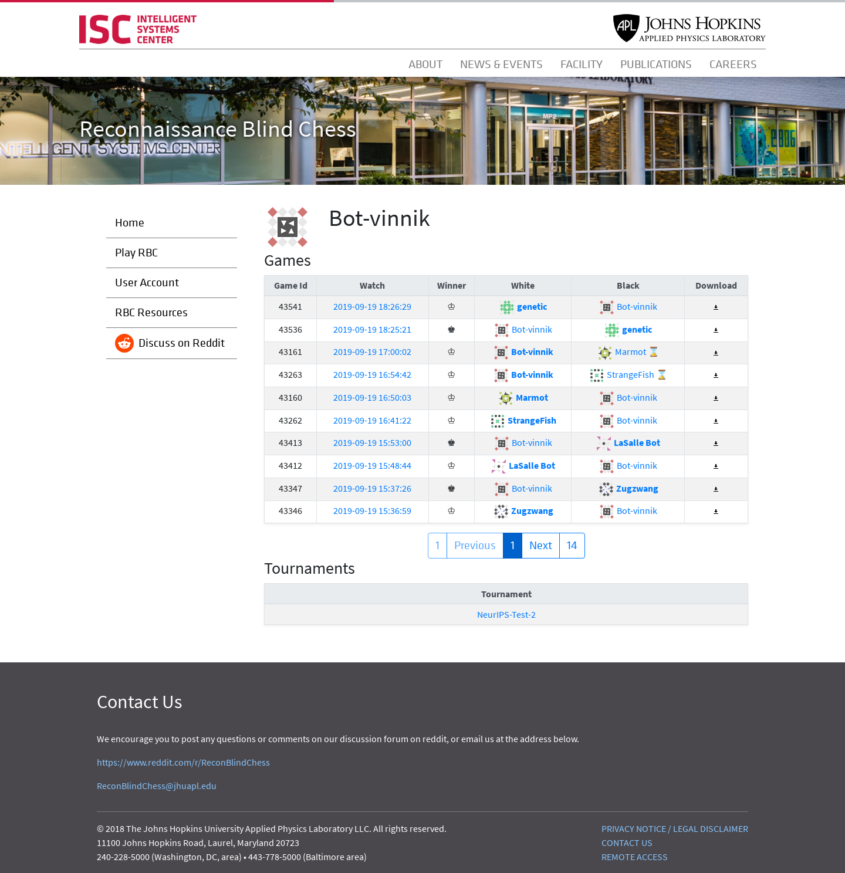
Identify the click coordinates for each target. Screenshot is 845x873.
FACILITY (581, 64)
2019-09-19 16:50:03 (372, 397)
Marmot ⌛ (628, 351)
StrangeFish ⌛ (628, 374)
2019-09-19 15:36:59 (372, 510)
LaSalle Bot (628, 442)
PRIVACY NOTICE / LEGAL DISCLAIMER (674, 828)
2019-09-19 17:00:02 (372, 351)
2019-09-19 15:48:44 (372, 465)
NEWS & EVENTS (501, 64)
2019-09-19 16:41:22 (372, 420)
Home (129, 222)
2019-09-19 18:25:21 (372, 329)
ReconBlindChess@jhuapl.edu (157, 785)
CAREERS (733, 64)
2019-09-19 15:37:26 (372, 488)
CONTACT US (627, 842)
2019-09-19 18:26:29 (372, 306)
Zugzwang (628, 488)
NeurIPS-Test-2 (506, 614)
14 (572, 545)
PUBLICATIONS (656, 64)
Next (540, 545)
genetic (523, 306)
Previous (475, 545)
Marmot (523, 397)
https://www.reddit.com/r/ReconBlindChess (183, 762)
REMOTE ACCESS (634, 856)
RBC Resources (151, 312)
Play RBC (136, 252)
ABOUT (425, 64)
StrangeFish (522, 420)
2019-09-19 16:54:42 (372, 374)
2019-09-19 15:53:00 (372, 442)
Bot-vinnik (628, 306)
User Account (147, 282)
